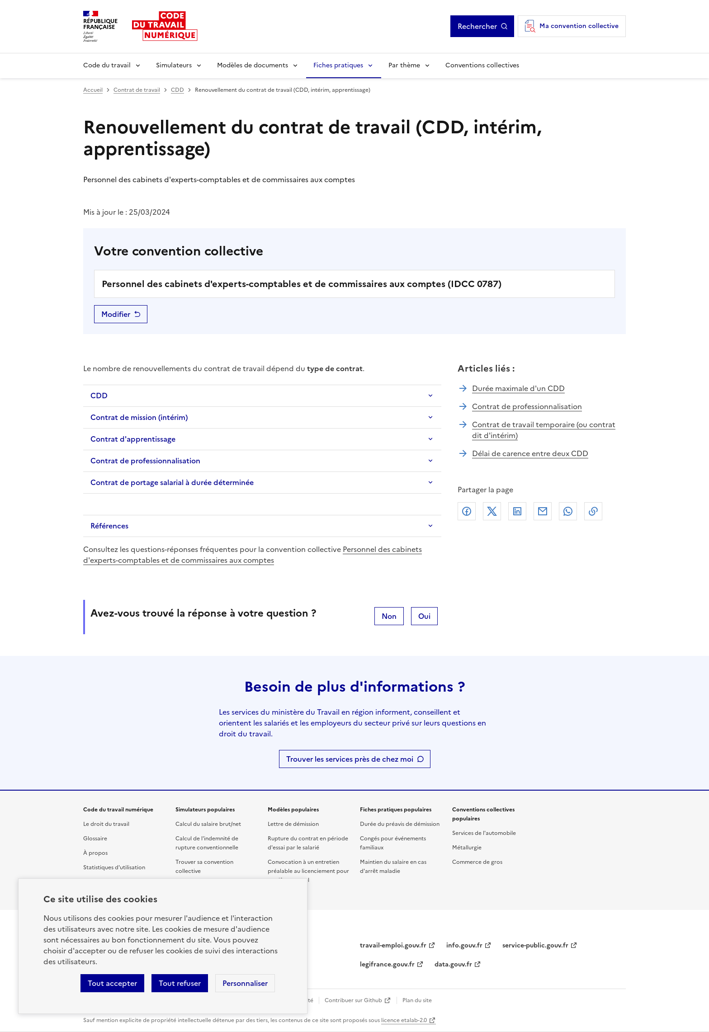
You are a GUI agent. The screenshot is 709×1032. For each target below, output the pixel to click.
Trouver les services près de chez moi (349, 759)
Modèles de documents (252, 65)
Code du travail (107, 65)
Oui (424, 616)
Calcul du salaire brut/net (208, 824)
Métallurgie (467, 848)
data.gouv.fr (453, 964)
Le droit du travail (106, 824)
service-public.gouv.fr (535, 945)
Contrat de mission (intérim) (139, 417)
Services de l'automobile (484, 833)
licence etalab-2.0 (404, 1020)
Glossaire (95, 838)
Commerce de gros (477, 862)
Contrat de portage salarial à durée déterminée (172, 482)
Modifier (115, 314)
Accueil (93, 90)
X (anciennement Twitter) (492, 511)
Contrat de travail (136, 90)
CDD (177, 90)
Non (389, 616)
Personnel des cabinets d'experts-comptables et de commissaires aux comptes (252, 554)
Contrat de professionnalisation (145, 460)
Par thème (404, 65)
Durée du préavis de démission (400, 824)
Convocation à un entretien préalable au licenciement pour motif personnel (308, 871)
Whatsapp (568, 511)
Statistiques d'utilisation (114, 867)
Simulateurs (174, 65)
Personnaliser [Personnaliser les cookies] (245, 983)
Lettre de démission (293, 824)
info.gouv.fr (464, 945)
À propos (95, 853)
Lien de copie (593, 511)
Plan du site (417, 1000)
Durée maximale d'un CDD (518, 388)
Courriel (543, 511)
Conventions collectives (482, 65)
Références (109, 525)
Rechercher (477, 26)
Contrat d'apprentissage (132, 439)
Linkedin (517, 511)
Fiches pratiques (338, 65)
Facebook (467, 511)
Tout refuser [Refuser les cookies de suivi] (180, 983)
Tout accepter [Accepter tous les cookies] (112, 983)
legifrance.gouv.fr (387, 964)
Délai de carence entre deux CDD (530, 453)
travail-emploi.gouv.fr (393, 945)
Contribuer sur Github (353, 1000)
